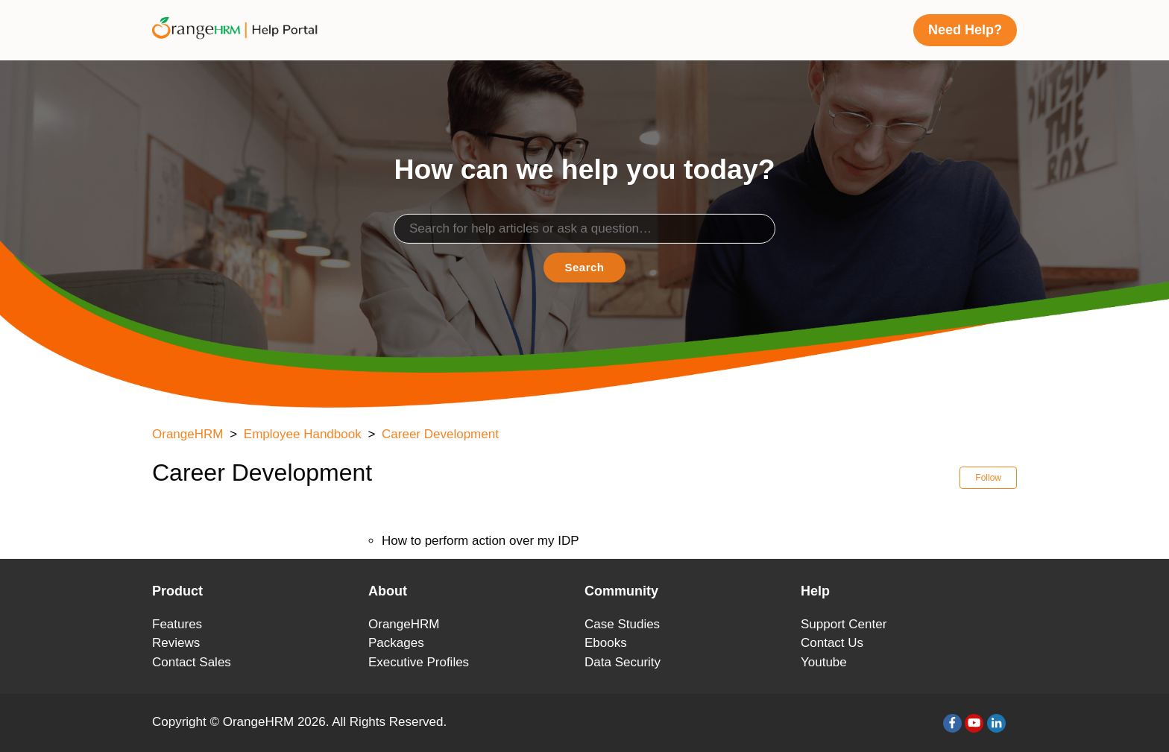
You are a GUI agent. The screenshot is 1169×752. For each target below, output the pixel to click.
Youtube (824, 662)
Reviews (176, 643)
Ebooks (605, 643)
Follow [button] (988, 478)
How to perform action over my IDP (480, 541)
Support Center (843, 624)
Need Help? (965, 29)
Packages (396, 643)
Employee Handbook (303, 434)
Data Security (622, 662)
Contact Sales (191, 662)
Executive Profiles (418, 662)
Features (177, 624)
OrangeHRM (187, 434)
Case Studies (622, 624)
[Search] (584, 229)
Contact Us (832, 643)
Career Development (440, 434)
